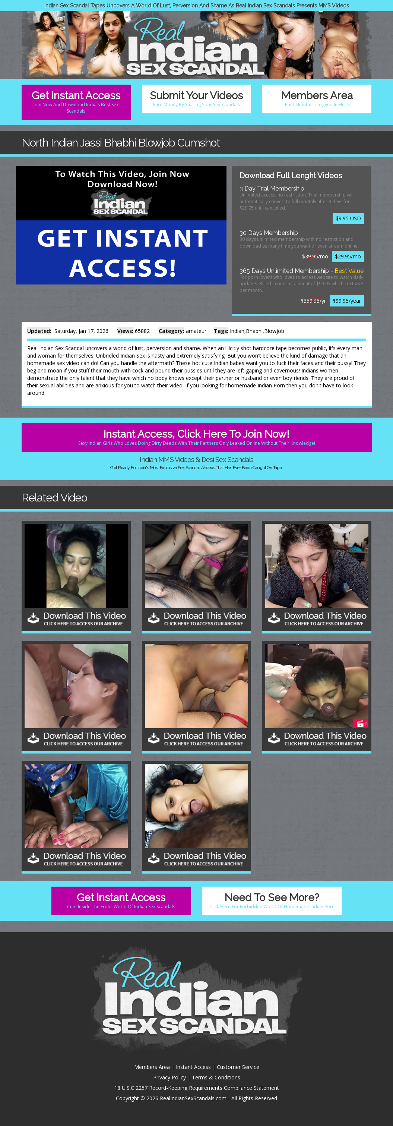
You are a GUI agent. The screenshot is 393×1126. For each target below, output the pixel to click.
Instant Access (193, 1066)
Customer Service (238, 1066)
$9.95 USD (348, 218)
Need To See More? (271, 900)
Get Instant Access (76, 101)
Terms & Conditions (216, 1077)
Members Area (317, 98)
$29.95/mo (348, 256)
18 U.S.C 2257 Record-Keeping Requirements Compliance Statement (196, 1087)
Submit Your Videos (196, 98)
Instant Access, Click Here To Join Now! (196, 437)
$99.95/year (347, 300)
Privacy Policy (169, 1077)
